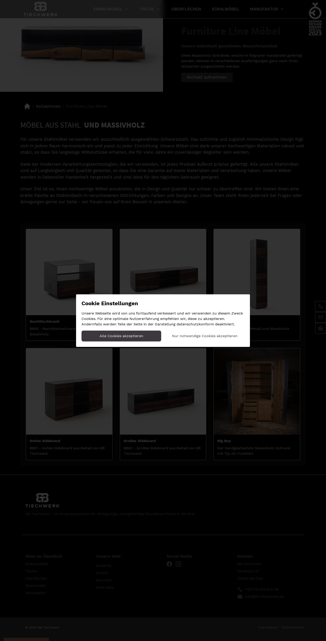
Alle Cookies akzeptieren (121, 336)
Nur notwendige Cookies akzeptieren (204, 336)
